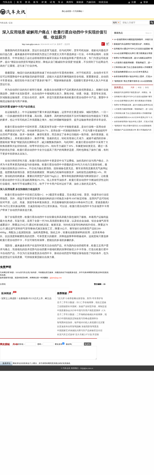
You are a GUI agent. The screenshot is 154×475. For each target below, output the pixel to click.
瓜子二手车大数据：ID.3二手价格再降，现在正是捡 (81, 302)
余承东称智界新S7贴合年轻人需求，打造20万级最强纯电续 (133, 77)
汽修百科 (91, 2)
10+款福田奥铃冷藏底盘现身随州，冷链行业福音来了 (133, 40)
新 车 (35, 2)
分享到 (3, 284)
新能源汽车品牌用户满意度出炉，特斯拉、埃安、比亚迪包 (133, 44)
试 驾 (52, 2)
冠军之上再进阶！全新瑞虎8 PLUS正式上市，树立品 (26, 298)
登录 (145, 2)
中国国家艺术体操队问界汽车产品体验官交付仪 (79, 330)
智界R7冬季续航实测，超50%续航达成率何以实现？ (133, 58)
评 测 (44, 2)
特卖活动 (103, 2)
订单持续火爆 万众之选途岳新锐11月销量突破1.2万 (133, 68)
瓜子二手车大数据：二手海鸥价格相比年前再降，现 (82, 314)
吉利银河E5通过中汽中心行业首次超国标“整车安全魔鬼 (133, 49)
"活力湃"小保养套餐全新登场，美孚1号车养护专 (80, 298)
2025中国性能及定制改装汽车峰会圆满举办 (77, 318)
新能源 (79, 2)
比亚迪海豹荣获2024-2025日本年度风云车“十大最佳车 (131, 72)
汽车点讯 (7, 2)
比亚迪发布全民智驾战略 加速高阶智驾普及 (78, 326)
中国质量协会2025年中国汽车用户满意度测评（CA (81, 310)
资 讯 (27, 2)
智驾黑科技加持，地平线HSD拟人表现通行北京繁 (81, 322)
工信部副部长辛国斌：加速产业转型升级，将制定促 (82, 306)
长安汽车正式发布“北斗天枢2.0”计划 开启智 (78, 334)
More (148, 33)
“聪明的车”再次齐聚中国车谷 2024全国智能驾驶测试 (133, 81)
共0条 (15, 344)
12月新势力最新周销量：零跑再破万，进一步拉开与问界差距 (133, 63)
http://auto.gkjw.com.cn (31, 44)
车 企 (60, 2)
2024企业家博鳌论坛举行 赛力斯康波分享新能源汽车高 (133, 54)
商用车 (69, 2)
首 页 (19, 2)
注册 (133, 2)
